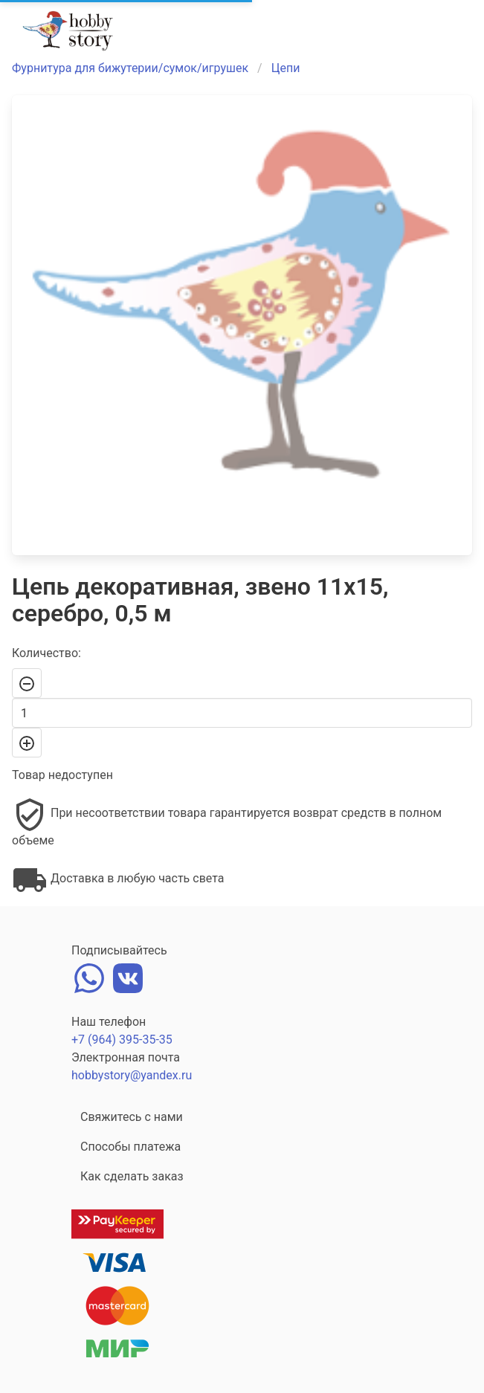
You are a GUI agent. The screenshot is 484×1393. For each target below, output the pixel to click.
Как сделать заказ (132, 1176)
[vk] (128, 976)
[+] (27, 742)
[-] (27, 683)
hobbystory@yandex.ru (131, 1075)
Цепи (285, 68)
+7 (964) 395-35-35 (121, 1039)
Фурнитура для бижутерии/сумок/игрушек (130, 68)
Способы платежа (130, 1147)
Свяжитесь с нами (131, 1117)
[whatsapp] (89, 976)
